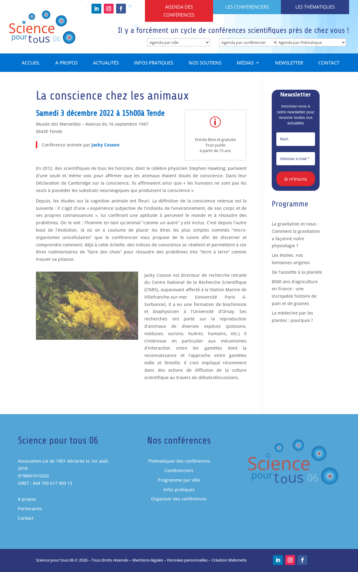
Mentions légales (147, 560)
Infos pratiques (153, 63)
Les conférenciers (247, 7)
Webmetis (237, 560)
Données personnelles (187, 560)
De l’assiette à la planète (297, 272)
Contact (328, 63)
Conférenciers (179, 471)
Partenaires (30, 509)
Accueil (31, 63)
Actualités (106, 63)
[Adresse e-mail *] (295, 159)
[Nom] (295, 139)
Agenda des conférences (178, 11)
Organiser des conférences (179, 499)
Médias (245, 63)
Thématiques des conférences (179, 461)
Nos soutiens (205, 63)
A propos (66, 63)
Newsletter (289, 63)
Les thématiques (315, 7)
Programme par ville (179, 480)
